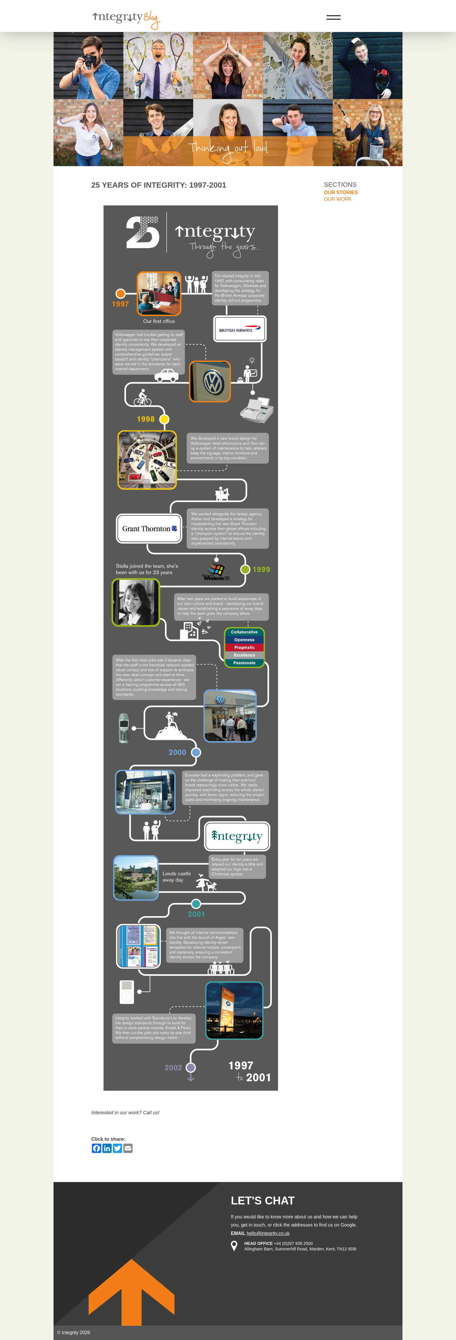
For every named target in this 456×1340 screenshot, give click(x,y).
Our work (338, 199)
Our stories (341, 192)
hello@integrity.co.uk (268, 1233)
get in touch (253, 1224)
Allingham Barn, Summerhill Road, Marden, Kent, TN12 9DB (300, 1249)
